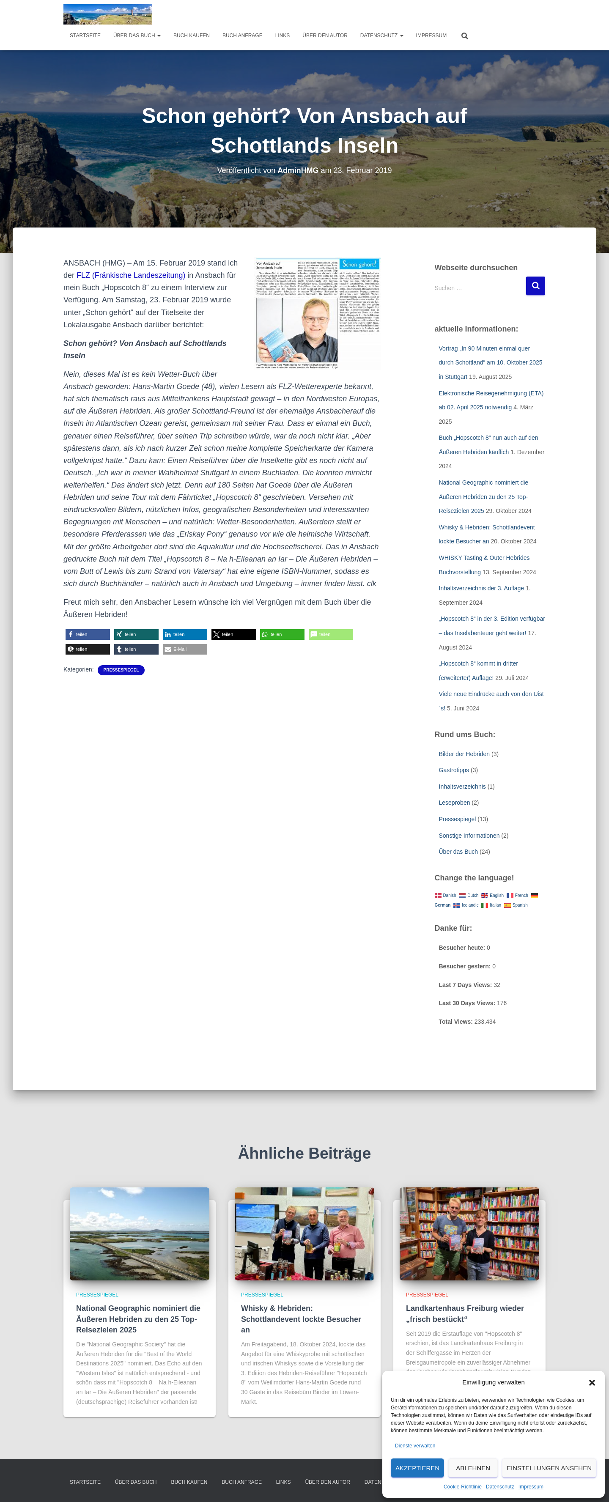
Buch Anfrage (242, 35)
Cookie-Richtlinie (463, 1487)
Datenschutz (500, 1487)
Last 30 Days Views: (468, 1003)
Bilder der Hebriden (464, 754)
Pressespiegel (121, 670)
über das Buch (137, 35)
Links (282, 35)
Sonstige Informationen (469, 835)
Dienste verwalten (415, 1446)
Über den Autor (324, 35)
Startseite (85, 35)
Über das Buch (458, 851)
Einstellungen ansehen (549, 1468)
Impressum (530, 1487)
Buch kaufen (191, 35)
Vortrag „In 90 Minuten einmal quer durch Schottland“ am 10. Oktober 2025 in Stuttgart (491, 362)
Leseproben (454, 802)
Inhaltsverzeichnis (462, 786)
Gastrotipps (454, 770)
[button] (592, 1383)
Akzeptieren (417, 1468)
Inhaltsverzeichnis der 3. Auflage (481, 588)
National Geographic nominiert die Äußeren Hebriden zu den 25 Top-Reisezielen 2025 (484, 496)
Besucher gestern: (466, 966)
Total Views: (457, 1021)
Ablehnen (473, 1468)
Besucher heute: (463, 947)
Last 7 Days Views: (466, 984)
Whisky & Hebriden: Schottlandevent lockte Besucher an (301, 1319)
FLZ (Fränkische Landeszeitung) (131, 275)
